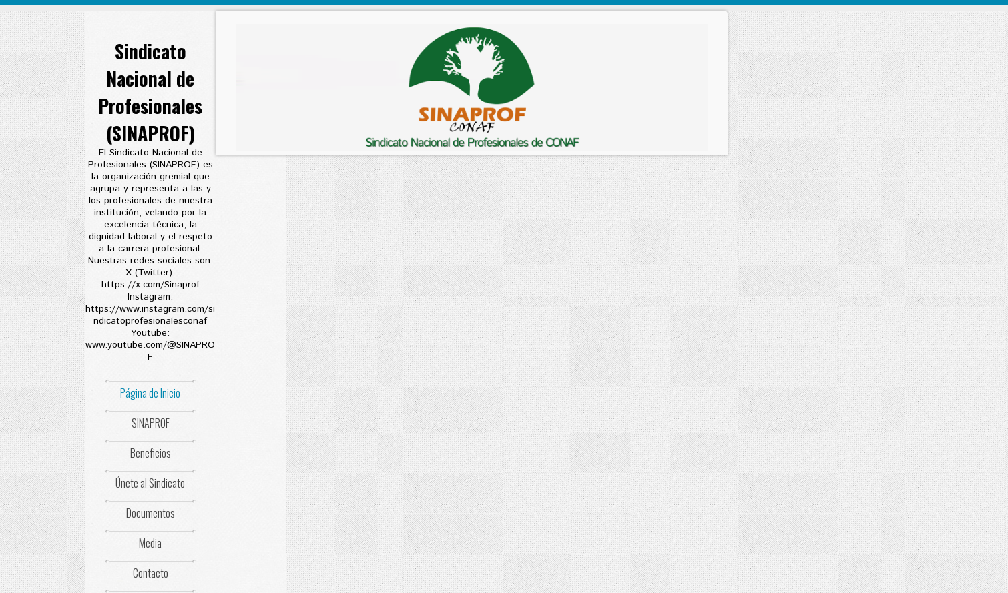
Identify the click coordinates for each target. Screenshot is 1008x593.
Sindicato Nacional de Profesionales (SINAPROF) (150, 92)
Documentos (150, 513)
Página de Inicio (150, 393)
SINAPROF (151, 423)
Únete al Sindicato (150, 483)
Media (150, 543)
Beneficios (150, 453)
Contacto (150, 573)
